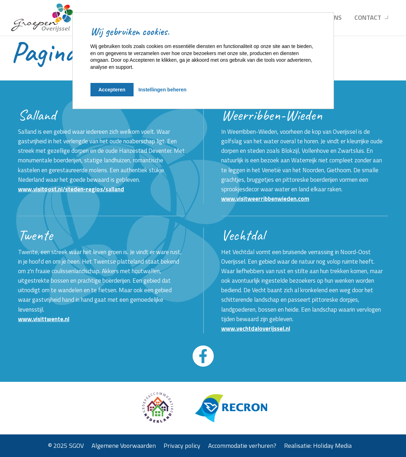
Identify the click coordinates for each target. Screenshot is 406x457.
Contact (367, 17)
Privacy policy (182, 445)
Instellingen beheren (163, 89)
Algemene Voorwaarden (124, 445)
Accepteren (112, 89)
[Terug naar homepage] (42, 17)
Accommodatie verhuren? (242, 445)
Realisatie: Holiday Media (318, 445)
